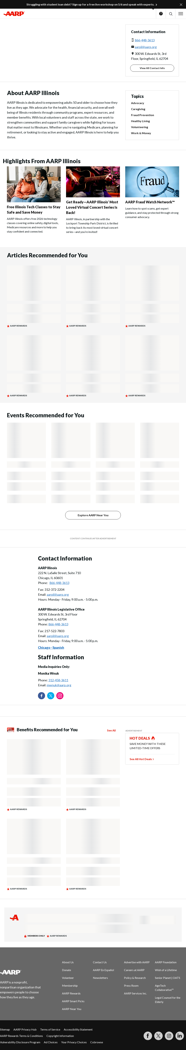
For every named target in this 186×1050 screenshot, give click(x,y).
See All (111, 730)
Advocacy (137, 103)
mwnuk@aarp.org (59, 685)
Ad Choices (51, 1042)
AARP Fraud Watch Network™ (150, 202)
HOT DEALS (140, 738)
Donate (66, 970)
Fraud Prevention (142, 115)
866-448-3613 (145, 40)
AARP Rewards (71, 993)
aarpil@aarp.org (146, 47)
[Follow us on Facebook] (41, 695)
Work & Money (141, 133)
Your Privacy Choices (74, 1042)
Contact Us (100, 962)
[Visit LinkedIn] (179, 1036)
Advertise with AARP (137, 962)
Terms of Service (50, 1029)
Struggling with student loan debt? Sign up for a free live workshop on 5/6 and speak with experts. (90, 4)
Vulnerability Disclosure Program (20, 1042)
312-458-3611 (58, 680)
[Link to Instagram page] (59, 695)
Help (161, 13)
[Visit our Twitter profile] (50, 695)
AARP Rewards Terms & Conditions (21, 1035)
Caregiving (138, 109)
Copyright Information (60, 1035)
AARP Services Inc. (135, 993)
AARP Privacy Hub (25, 1029)
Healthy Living (140, 121)
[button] (170, 13)
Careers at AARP (134, 970)
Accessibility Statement (78, 1029)
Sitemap (5, 1029)
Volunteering (139, 127)
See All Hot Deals (141, 759)
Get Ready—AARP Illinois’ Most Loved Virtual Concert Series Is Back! (92, 207)
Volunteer (68, 977)
